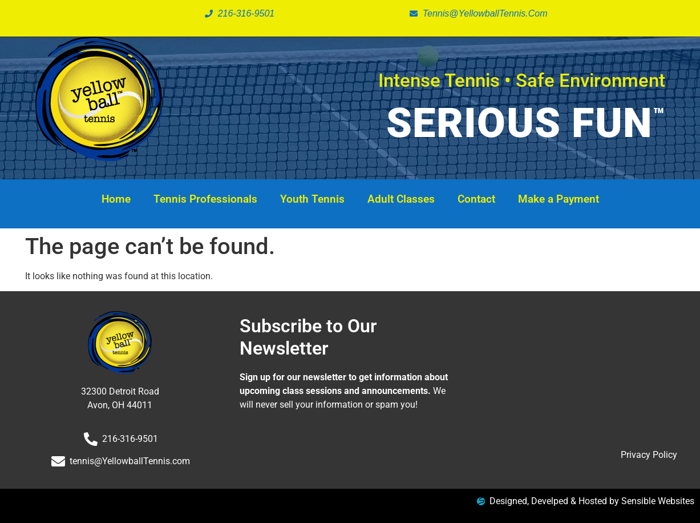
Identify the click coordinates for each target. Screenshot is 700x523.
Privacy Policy (649, 454)
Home (116, 199)
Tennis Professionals (205, 199)
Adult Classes (401, 199)
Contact (476, 199)
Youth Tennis (312, 199)
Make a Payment (558, 199)
